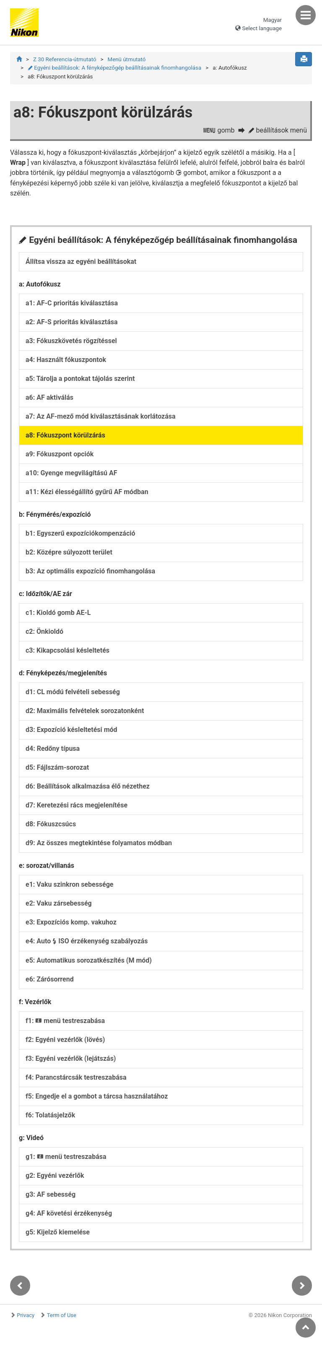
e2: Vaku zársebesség (59, 903)
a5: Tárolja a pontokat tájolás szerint (80, 379)
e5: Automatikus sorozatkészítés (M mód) (89, 960)
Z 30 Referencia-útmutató (64, 59)
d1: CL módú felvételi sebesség (73, 692)
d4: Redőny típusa (53, 748)
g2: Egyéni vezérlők (55, 1175)
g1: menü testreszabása (66, 1157)
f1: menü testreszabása (65, 1021)
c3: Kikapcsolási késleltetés (67, 650)
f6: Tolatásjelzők (50, 1115)
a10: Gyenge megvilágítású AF (71, 473)
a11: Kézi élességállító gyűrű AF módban (87, 492)
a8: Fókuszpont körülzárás (65, 435)
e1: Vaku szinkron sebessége (70, 884)
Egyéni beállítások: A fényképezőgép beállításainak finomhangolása (114, 68)
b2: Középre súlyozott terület (69, 552)
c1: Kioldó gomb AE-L (58, 613)
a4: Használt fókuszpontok (66, 360)
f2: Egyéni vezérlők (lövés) (65, 1040)
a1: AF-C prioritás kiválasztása (72, 303)
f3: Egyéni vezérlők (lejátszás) (71, 1058)
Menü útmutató (127, 59)
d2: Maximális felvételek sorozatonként (85, 711)
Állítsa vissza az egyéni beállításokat (81, 262)
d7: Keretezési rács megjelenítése (76, 805)
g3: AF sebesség (50, 1194)
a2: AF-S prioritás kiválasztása (72, 322)
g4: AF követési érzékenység (69, 1213)
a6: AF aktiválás (49, 397)
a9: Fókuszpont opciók (59, 454)
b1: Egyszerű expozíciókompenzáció (80, 533)
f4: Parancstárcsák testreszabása (76, 1077)
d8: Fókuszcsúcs (51, 824)
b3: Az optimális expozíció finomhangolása (90, 571)
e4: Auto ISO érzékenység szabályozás (87, 941)
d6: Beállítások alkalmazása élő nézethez (88, 786)
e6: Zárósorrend (50, 979)
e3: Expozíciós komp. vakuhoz (71, 922)
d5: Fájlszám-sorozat (57, 767)
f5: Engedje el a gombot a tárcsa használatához (97, 1096)
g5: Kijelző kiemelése (58, 1232)
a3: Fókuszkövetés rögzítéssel (71, 341)
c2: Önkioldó (44, 631)
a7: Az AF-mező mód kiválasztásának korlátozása (101, 416)
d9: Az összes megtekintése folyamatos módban (99, 843)
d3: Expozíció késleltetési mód (71, 730)
